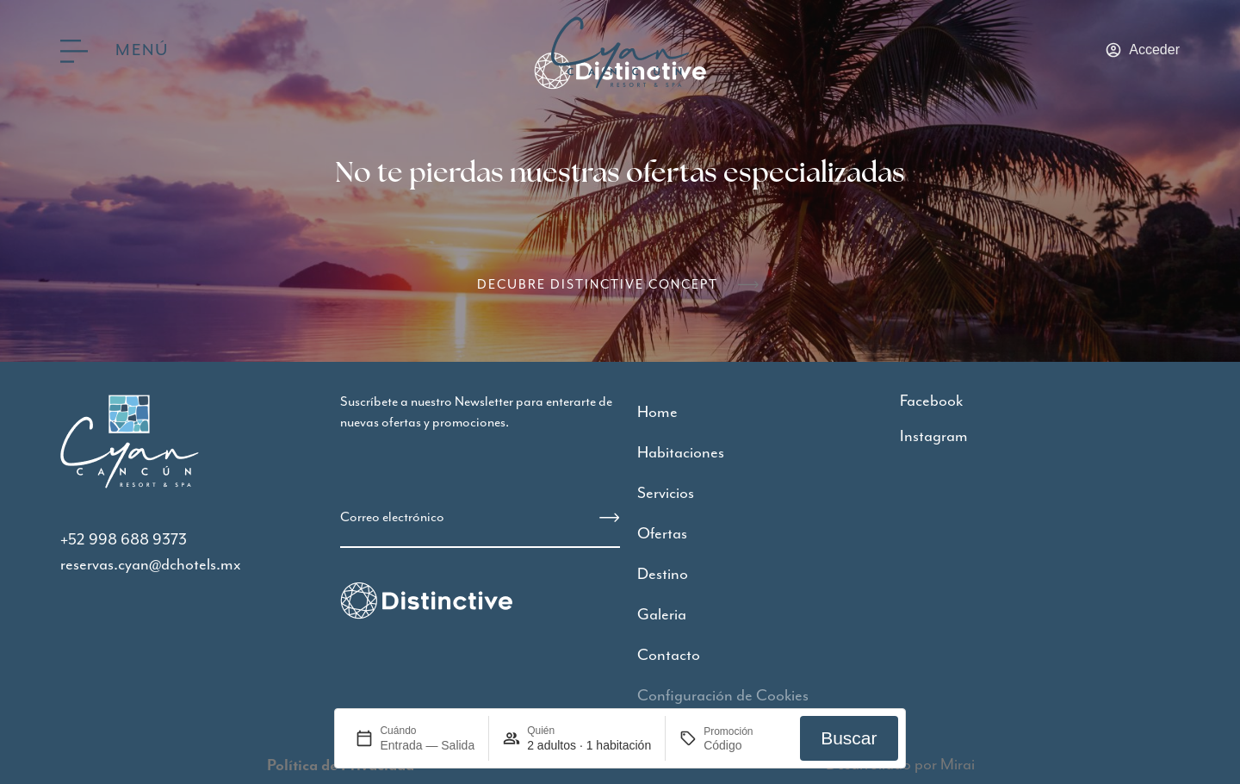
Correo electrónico (392, 517)
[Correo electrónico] (609, 517)
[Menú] (74, 51)
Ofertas (662, 534)
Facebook (931, 401)
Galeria (661, 615)
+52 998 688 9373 (123, 540)
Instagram (934, 436)
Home (657, 412)
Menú (141, 50)
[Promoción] (745, 745)
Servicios (665, 493)
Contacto (668, 655)
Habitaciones (680, 453)
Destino (662, 574)
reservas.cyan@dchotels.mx (150, 565)
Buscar (849, 738)
